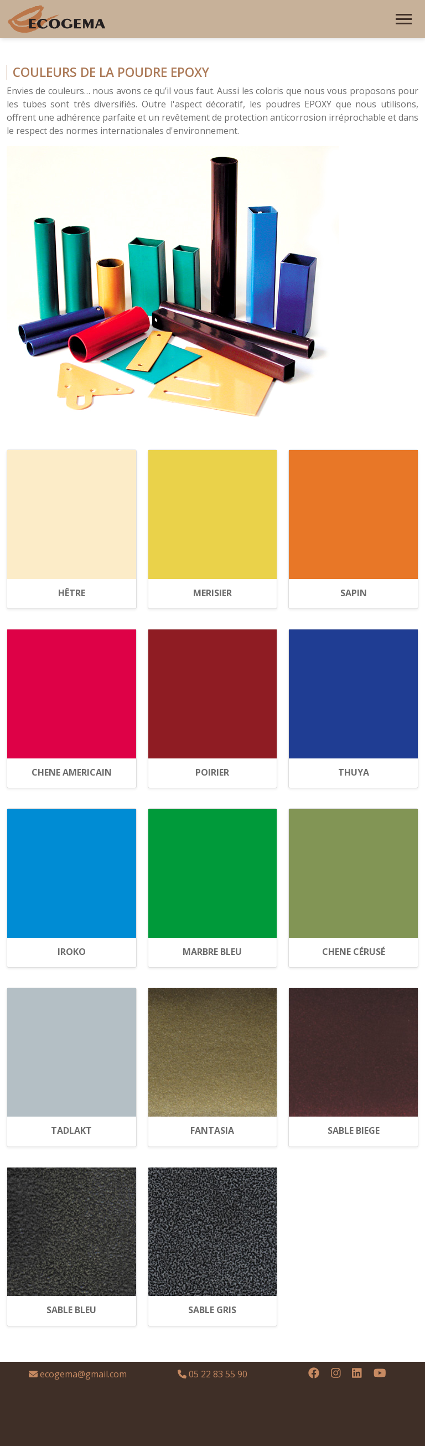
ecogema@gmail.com (78, 1374)
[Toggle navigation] (403, 19)
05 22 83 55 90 (212, 1374)
